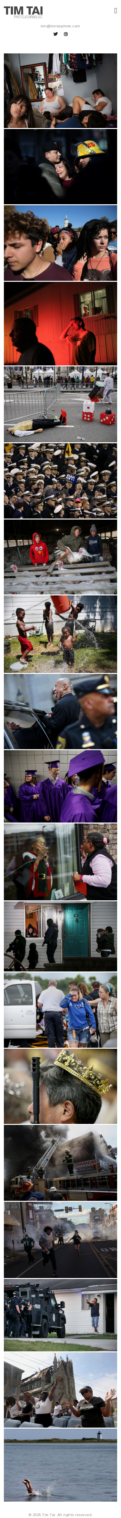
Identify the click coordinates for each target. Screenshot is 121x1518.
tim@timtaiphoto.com (60, 26)
